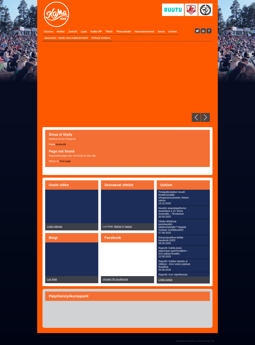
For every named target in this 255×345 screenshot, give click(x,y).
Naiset (128, 226)
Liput (84, 31)
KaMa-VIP (96, 31)
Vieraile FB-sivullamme (115, 279)
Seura (161, 31)
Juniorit (72, 31)
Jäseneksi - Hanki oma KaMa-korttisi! (66, 37)
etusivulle (61, 144)
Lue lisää (52, 279)
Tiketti (109, 31)
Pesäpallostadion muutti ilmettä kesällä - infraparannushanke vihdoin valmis (173, 196)
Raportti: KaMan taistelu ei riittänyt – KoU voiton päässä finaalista (174, 264)
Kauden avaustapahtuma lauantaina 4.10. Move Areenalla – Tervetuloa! (172, 211)
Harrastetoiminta (144, 31)
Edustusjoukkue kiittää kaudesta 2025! (170, 239)
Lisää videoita (54, 226)
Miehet (61, 31)
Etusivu (48, 31)
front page (65, 161)
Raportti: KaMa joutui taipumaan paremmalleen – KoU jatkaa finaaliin (173, 251)
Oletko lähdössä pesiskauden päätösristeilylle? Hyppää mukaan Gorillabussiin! (172, 225)
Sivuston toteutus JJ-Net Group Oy (195, 341)
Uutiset (172, 31)
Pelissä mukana (101, 37)
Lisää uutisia (165, 279)
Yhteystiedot (123, 31)
